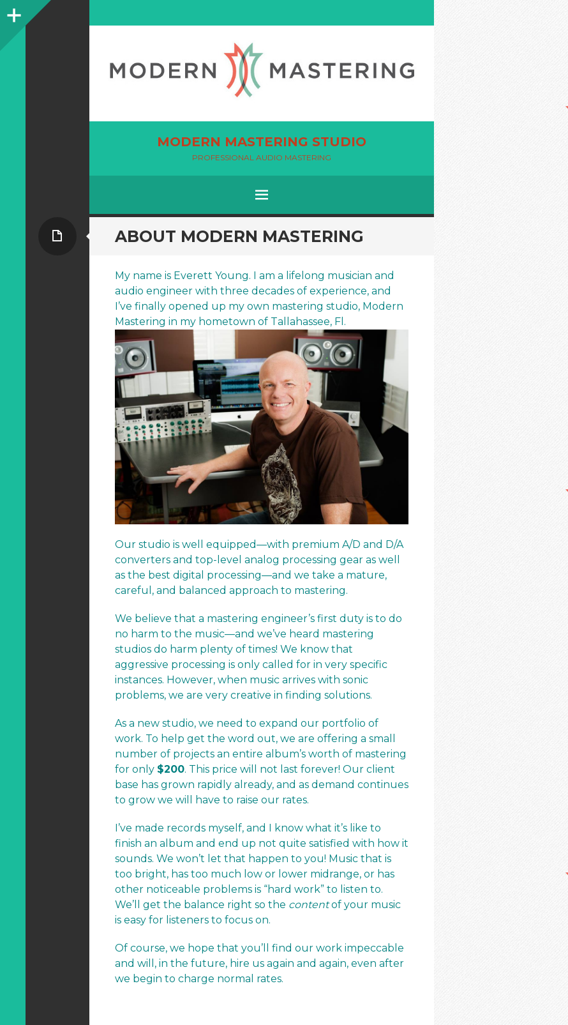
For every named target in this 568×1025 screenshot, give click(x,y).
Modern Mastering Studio (261, 141)
